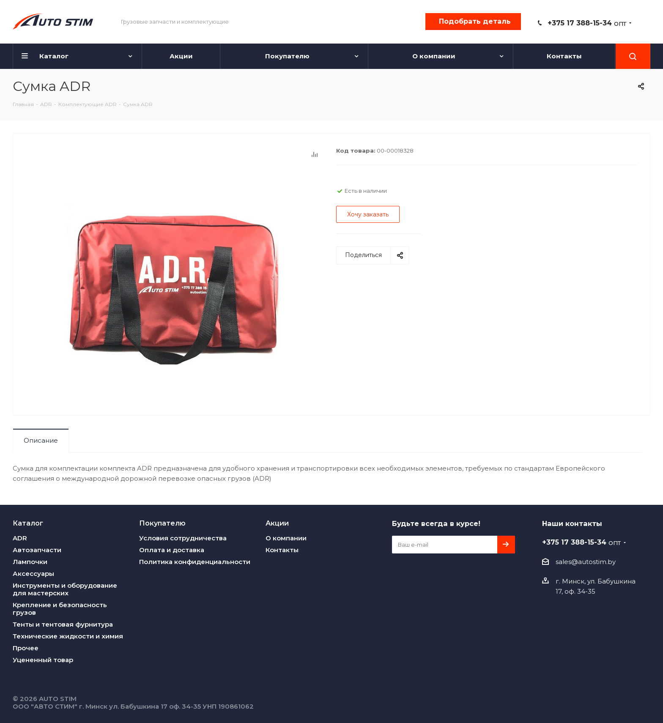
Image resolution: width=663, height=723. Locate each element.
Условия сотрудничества (183, 538)
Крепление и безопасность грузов (60, 608)
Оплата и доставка (171, 550)
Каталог (28, 523)
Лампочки (30, 562)
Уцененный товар (43, 660)
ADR (20, 538)
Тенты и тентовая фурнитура (63, 624)
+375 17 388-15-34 (587, 23)
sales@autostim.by (586, 562)
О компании (286, 538)
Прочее (25, 648)
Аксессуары (33, 574)
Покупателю (162, 523)
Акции (277, 523)
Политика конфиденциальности (194, 562)
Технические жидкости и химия (68, 636)
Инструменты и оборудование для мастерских (65, 589)
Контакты (282, 550)
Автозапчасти (37, 550)
